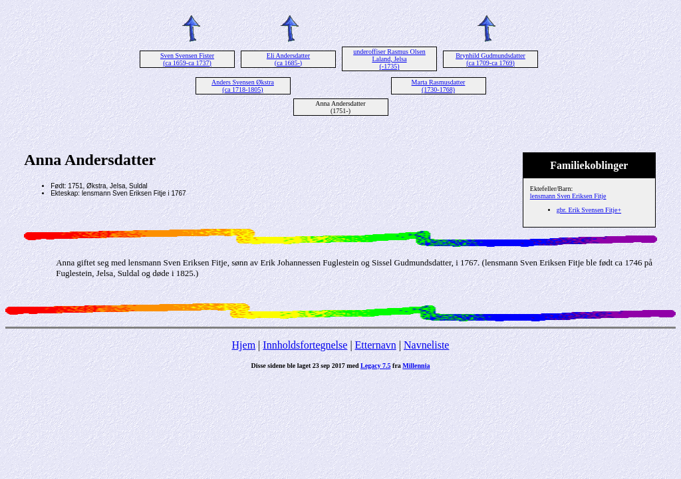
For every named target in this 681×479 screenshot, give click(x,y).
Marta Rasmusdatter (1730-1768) (439, 86)
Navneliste (426, 345)
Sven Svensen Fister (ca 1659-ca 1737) (187, 59)
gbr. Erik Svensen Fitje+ (589, 210)
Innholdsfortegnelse (305, 345)
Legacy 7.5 (375, 365)
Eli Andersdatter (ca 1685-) (288, 59)
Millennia (416, 365)
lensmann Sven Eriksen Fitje (568, 196)
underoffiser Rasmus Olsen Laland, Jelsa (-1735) (389, 59)
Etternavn (375, 345)
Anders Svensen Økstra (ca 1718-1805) (242, 86)
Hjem (244, 345)
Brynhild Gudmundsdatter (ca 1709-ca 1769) (490, 59)
